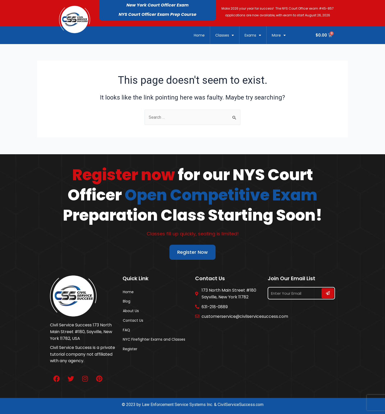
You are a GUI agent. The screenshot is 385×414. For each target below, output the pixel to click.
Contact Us (133, 321)
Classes (224, 35)
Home (199, 35)
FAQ (126, 331)
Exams (253, 35)
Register (130, 351)
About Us (131, 311)
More (279, 35)
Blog (126, 301)
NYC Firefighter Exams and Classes (154, 341)
